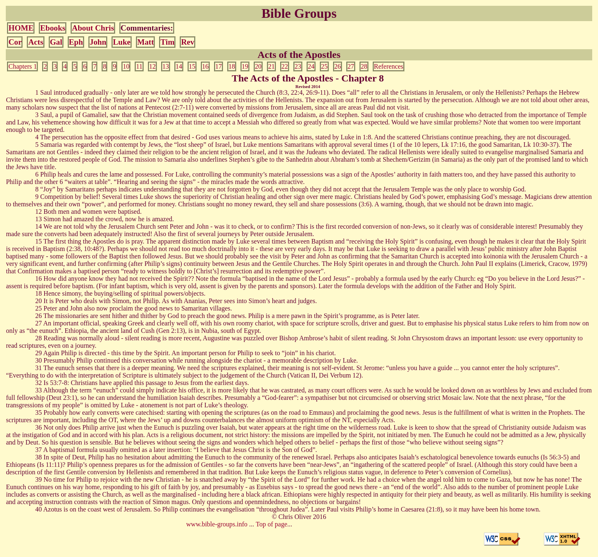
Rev (187, 42)
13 (165, 66)
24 (311, 66)
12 (152, 66)
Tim (167, 42)
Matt (145, 42)
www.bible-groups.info (217, 524)
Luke (122, 42)
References (388, 66)
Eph (76, 42)
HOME (20, 28)
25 (324, 66)
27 (351, 66)
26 (337, 66)
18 (232, 66)
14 (179, 66)
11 (139, 66)
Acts (35, 42)
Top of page (271, 524)
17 (218, 66)
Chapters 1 (22, 66)
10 (126, 66)
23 (298, 66)
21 (271, 66)
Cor (14, 42)
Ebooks (52, 28)
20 (258, 66)
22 (284, 66)
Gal (56, 42)
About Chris (93, 28)
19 (245, 66)
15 (192, 66)
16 (205, 66)
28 (364, 66)
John (98, 42)
